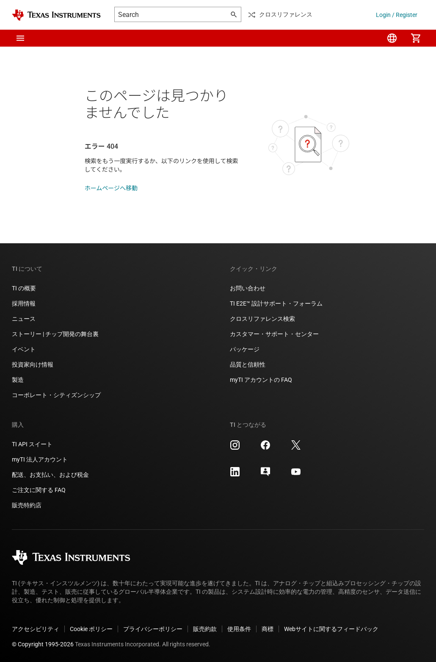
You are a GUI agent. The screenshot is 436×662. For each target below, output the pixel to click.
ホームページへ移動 (111, 188)
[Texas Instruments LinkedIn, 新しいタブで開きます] (235, 474)
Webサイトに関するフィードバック (331, 629)
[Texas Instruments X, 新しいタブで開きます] (296, 448)
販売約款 (205, 629)
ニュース (24, 318)
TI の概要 (24, 288)
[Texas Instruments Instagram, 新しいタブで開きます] (235, 448)
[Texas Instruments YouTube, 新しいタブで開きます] (296, 474)
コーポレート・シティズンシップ (56, 395)
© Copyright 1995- (43, 644)
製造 (18, 379)
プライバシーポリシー (152, 629)
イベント (24, 349)
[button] (20, 38)
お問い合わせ (247, 288)
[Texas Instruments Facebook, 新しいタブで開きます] (265, 448)
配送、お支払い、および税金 (50, 474)
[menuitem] (392, 38)
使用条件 (239, 629)
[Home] (56, 15)
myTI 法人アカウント (40, 459)
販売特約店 (26, 505)
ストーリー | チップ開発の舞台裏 (55, 334)
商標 (267, 629)
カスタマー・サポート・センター (274, 334)
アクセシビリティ (35, 629)
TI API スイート (32, 444)
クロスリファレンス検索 (262, 318)
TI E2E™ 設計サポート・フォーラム (276, 303)
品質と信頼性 (247, 364)
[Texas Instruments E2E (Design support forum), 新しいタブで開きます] (265, 474)
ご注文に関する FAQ (39, 490)
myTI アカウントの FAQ (261, 379)
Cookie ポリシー (91, 629)
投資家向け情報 (32, 364)
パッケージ (244, 349)
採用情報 (24, 303)
